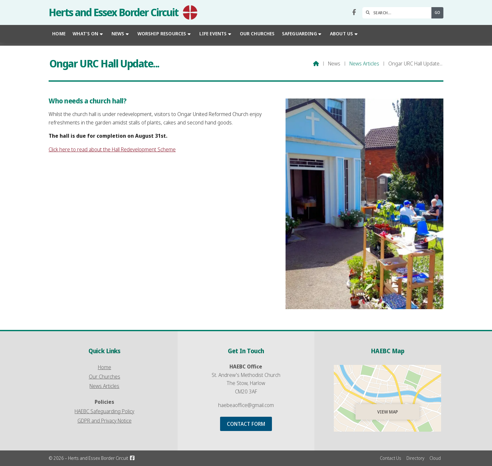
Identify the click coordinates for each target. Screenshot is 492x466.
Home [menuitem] (58, 33)
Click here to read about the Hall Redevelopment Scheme (112, 149)
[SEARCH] (398, 12)
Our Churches (104, 376)
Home (104, 367)
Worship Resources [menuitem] (161, 33)
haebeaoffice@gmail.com (246, 405)
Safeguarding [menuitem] (299, 33)
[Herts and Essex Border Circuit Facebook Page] (354, 12)
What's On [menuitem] (85, 33)
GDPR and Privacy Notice (104, 420)
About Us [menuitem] (341, 33)
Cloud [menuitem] (435, 458)
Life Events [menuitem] (213, 33)
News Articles (364, 63)
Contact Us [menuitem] (390, 458)
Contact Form (246, 423)
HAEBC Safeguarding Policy (104, 411)
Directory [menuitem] (415, 458)
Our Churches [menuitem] (257, 33)
